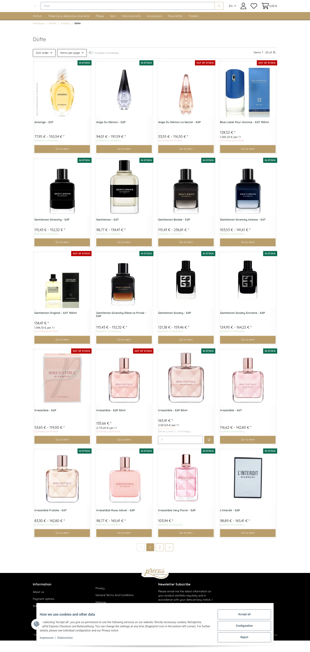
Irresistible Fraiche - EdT (50, 522)
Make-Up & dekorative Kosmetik (68, 27)
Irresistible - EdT (231, 422)
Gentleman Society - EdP (174, 324)
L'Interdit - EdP (230, 522)
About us (38, 603)
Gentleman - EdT (107, 231)
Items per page (70, 64)
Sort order (42, 64)
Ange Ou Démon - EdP (111, 133)
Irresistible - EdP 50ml (111, 422)
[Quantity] (180, 451)
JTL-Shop (272, 646)
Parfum (37, 27)
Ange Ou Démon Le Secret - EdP (179, 133)
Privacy (100, 599)
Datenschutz (68, 639)
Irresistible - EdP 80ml (172, 422)
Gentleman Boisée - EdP (174, 231)
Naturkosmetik (131, 27)
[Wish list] (253, 12)
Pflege (100, 27)
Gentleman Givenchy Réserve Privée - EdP (121, 326)
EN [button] (230, 12)
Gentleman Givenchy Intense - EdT (243, 231)
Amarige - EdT (44, 133)
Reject (241, 638)
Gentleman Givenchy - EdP (51, 231)
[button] (243, 12)
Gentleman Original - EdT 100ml (55, 324)
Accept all (241, 617)
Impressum (50, 639)
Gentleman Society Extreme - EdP (242, 324)
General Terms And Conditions (114, 607)
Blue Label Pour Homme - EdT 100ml (244, 133)
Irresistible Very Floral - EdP (177, 522)
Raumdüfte (175, 27)
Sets (113, 27)
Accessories (154, 27)
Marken (193, 27)
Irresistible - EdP (45, 422)
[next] (169, 559)
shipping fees (67, 646)
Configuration (241, 627)
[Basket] (268, 12)
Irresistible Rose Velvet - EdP (115, 522)
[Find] (154, 12)
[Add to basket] (209, 451)
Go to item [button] (62, 160)
